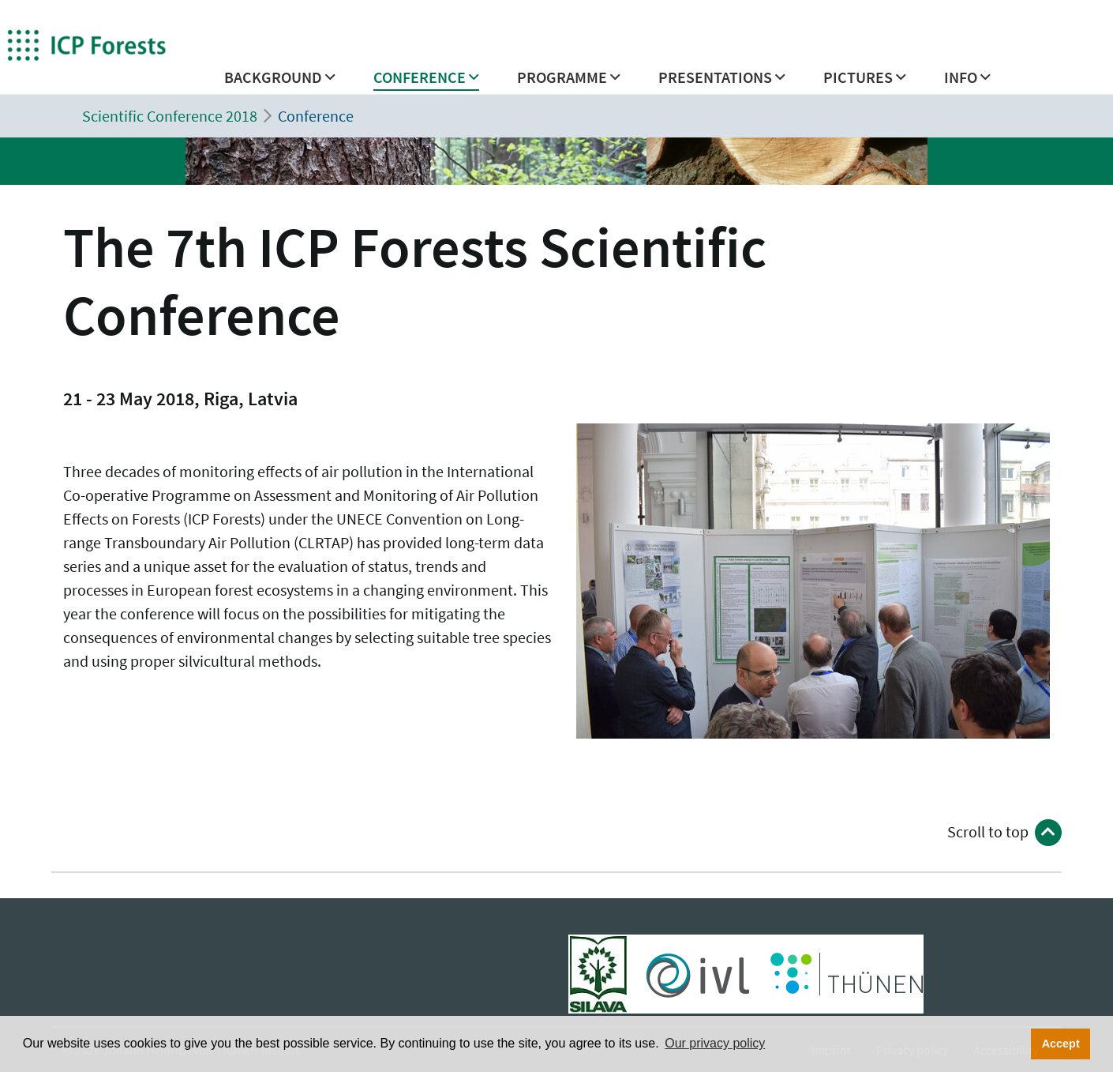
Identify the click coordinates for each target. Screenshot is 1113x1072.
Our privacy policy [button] (715, 1043)
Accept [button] (1061, 1043)
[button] (280, 81)
